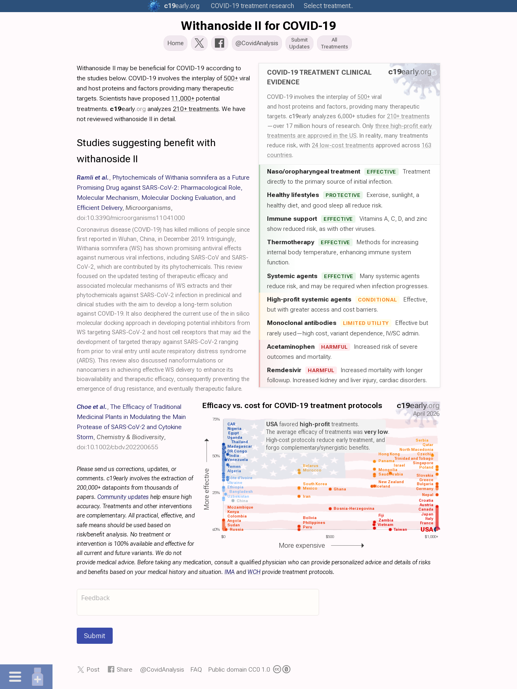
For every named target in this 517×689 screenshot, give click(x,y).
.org (182, 6)
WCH (254, 574)
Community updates (123, 499)
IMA (230, 574)
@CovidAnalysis (162, 672)
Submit (94, 638)
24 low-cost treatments (343, 147)
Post (92, 672)
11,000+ (182, 101)
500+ (363, 99)
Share (124, 672)
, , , (163, 200)
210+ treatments (408, 118)
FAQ (196, 672)
